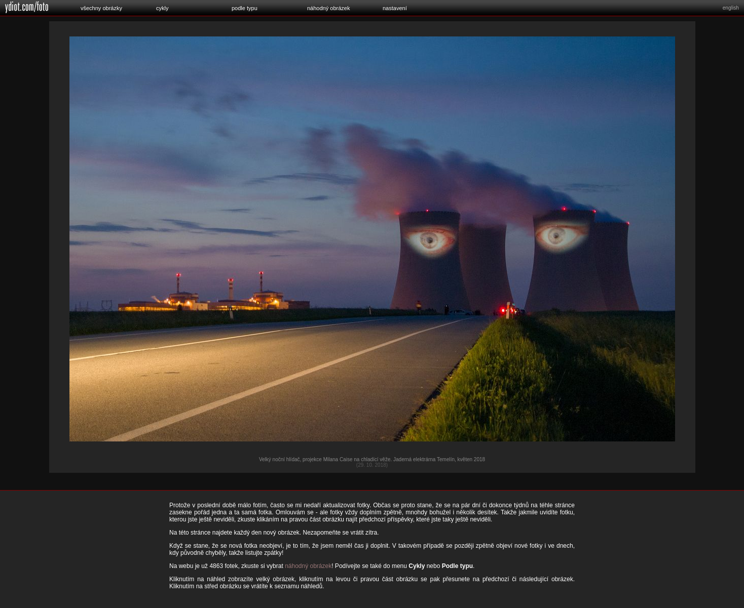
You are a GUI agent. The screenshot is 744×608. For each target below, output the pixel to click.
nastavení (395, 8)
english (731, 8)
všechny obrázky (101, 8)
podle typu (244, 8)
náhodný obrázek (328, 8)
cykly (162, 8)
